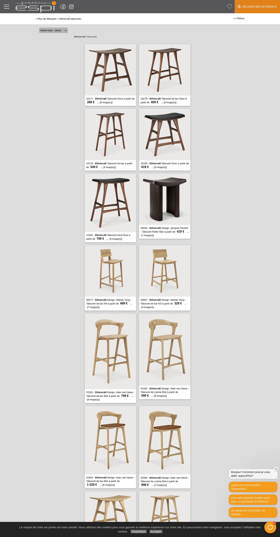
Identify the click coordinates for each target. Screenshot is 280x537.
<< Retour (239, 18)
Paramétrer (138, 531)
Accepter (156, 531)
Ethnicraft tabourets (70, 18)
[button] (270, 527)
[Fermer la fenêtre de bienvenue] (276, 469)
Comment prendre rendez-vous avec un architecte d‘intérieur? (250, 499)
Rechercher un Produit (257, 6)
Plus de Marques (47, 18)
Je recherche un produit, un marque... (248, 512)
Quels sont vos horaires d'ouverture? (246, 486)
